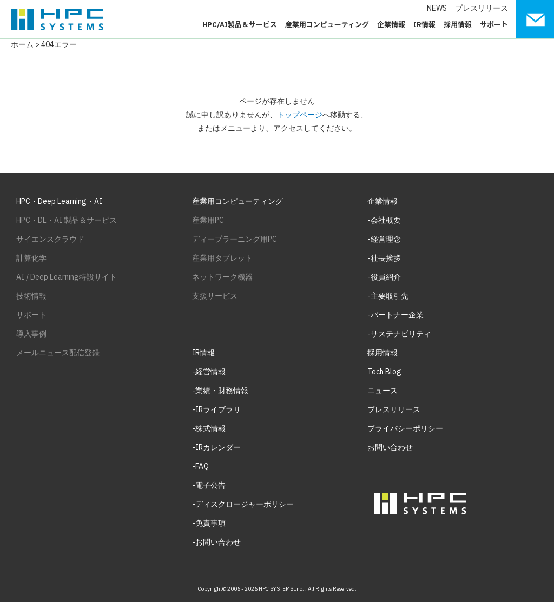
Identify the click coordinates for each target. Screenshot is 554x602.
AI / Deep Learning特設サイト (66, 277)
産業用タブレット (222, 258)
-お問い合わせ (216, 542)
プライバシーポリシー (405, 428)
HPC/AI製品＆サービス (239, 24)
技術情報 (31, 296)
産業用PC (208, 220)
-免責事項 (209, 523)
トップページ (299, 115)
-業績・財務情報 (220, 390)
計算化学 (31, 258)
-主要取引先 (387, 296)
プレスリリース (481, 8)
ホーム (22, 44)
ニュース (382, 390)
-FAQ (200, 466)
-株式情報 (209, 428)
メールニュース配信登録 (58, 353)
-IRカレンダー (216, 447)
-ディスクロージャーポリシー (243, 504)
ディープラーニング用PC (234, 239)
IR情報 (424, 24)
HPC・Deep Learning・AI (59, 201)
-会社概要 (384, 220)
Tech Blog (384, 371)
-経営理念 (384, 239)
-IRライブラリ (216, 409)
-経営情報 (209, 371)
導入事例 (31, 334)
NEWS (437, 8)
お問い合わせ (390, 447)
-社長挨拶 (384, 258)
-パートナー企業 (395, 315)
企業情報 (391, 24)
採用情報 (458, 24)
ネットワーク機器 (222, 277)
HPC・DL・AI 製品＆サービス (66, 220)
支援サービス (215, 296)
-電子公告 (209, 485)
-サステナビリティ (399, 334)
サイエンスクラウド (50, 239)
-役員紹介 (384, 277)
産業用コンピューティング (327, 24)
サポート (494, 24)
